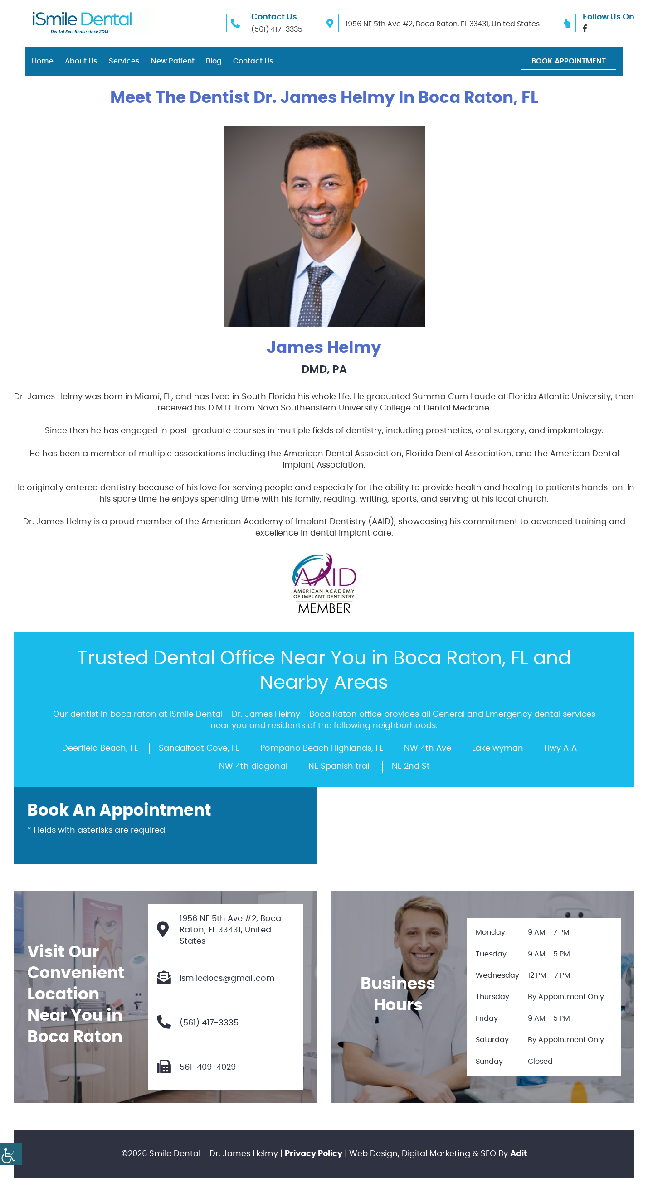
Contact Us (253, 61)
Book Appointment (568, 61)
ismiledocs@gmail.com (216, 978)
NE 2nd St (411, 766)
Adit (518, 1154)
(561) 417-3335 (276, 29)
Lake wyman (497, 748)
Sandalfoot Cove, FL (199, 748)
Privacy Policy (313, 1154)
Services (124, 61)
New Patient (173, 61)
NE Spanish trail (339, 766)
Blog (214, 61)
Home (43, 61)
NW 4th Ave (427, 748)
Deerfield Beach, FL (100, 748)
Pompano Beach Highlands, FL (321, 748)
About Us (81, 61)
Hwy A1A (560, 748)
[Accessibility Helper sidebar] (11, 1154)
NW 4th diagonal (253, 766)
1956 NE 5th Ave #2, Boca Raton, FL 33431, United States (443, 24)
